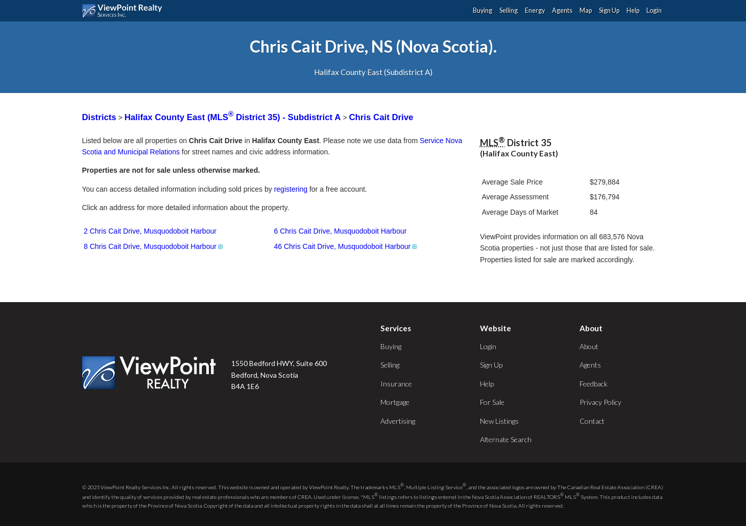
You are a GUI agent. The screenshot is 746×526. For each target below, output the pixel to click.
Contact (592, 421)
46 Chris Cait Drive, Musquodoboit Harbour (346, 246)
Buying (482, 10)
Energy (535, 10)
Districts (99, 117)
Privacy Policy (600, 402)
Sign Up (609, 10)
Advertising (397, 421)
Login (654, 10)
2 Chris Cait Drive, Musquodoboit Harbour (150, 231)
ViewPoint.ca (124, 10)
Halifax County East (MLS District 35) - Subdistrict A (234, 117)
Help (633, 10)
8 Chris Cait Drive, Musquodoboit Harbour (154, 246)
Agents (562, 10)
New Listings (499, 421)
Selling (508, 10)
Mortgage (395, 402)
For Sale (492, 402)
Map (586, 10)
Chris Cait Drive (381, 117)
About (589, 346)
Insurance (396, 383)
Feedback (594, 383)
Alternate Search (506, 439)
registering (290, 189)
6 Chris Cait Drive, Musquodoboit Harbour (340, 231)
